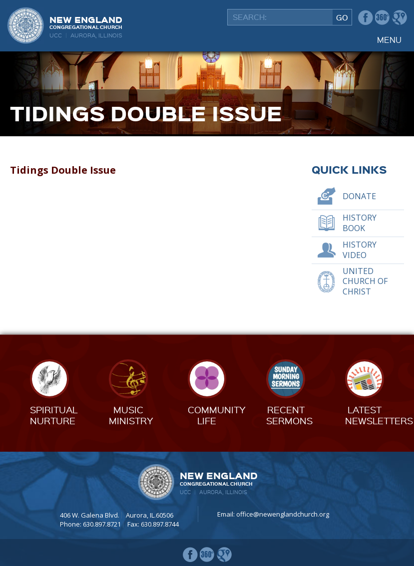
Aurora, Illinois (96, 35)
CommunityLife (217, 415)
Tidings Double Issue (63, 170)
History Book (360, 223)
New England (85, 21)
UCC (55, 35)
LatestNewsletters (379, 415)
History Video (360, 250)
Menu (389, 39)
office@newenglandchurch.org (282, 514)
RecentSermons (289, 415)
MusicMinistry (131, 415)
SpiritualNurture (53, 415)
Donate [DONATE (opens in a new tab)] (359, 196)
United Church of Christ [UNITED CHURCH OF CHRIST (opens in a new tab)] (365, 281)
